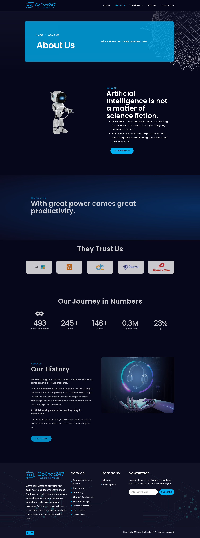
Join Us (152, 5)
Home (106, 5)
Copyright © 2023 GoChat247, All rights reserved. (148, 531)
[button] (62, 112)
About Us (120, 5)
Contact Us (167, 5)
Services (136, 5)
